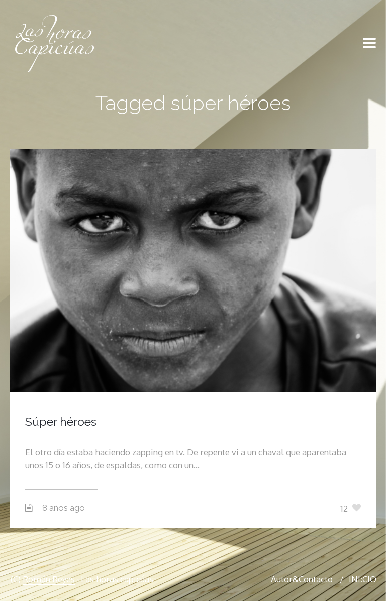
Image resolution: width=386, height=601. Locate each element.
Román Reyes (49, 579)
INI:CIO (362, 579)
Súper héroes (60, 421)
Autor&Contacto (302, 579)
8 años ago (63, 508)
